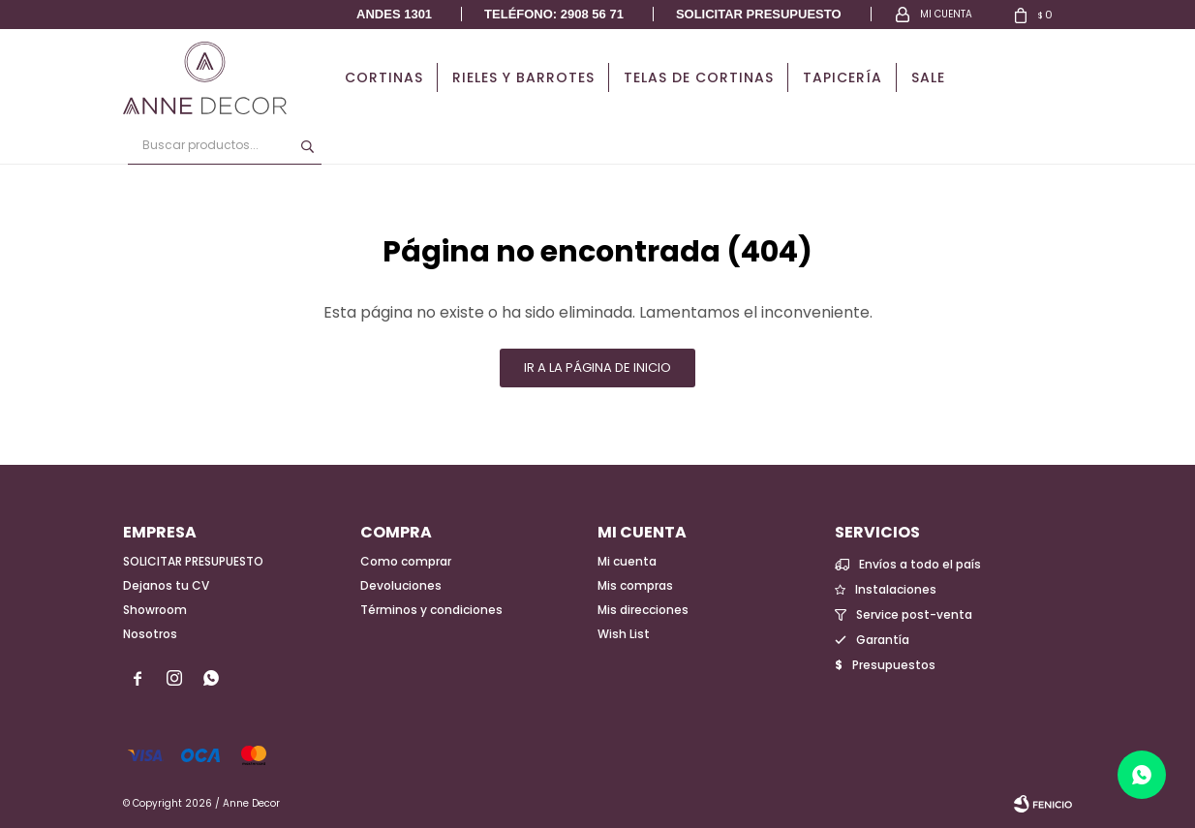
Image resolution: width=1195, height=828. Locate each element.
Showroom (155, 609)
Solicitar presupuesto (759, 14)
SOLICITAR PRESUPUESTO (193, 561)
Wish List (624, 634)
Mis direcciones (643, 609)
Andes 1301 (394, 14)
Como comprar (405, 561)
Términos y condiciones (431, 609)
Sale (928, 77)
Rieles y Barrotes (523, 77)
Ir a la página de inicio (597, 367)
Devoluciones (401, 585)
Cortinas (384, 77)
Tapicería (842, 77)
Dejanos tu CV (166, 585)
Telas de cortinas (699, 77)
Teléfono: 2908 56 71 (554, 14)
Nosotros (150, 634)
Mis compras (635, 585)
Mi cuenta (627, 561)
